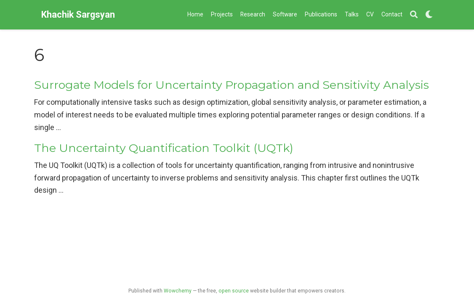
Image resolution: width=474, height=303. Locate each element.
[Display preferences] (429, 15)
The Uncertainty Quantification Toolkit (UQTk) (163, 148)
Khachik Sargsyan (78, 14)
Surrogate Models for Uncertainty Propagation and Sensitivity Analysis (231, 85)
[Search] (414, 15)
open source (233, 291)
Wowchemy (178, 291)
